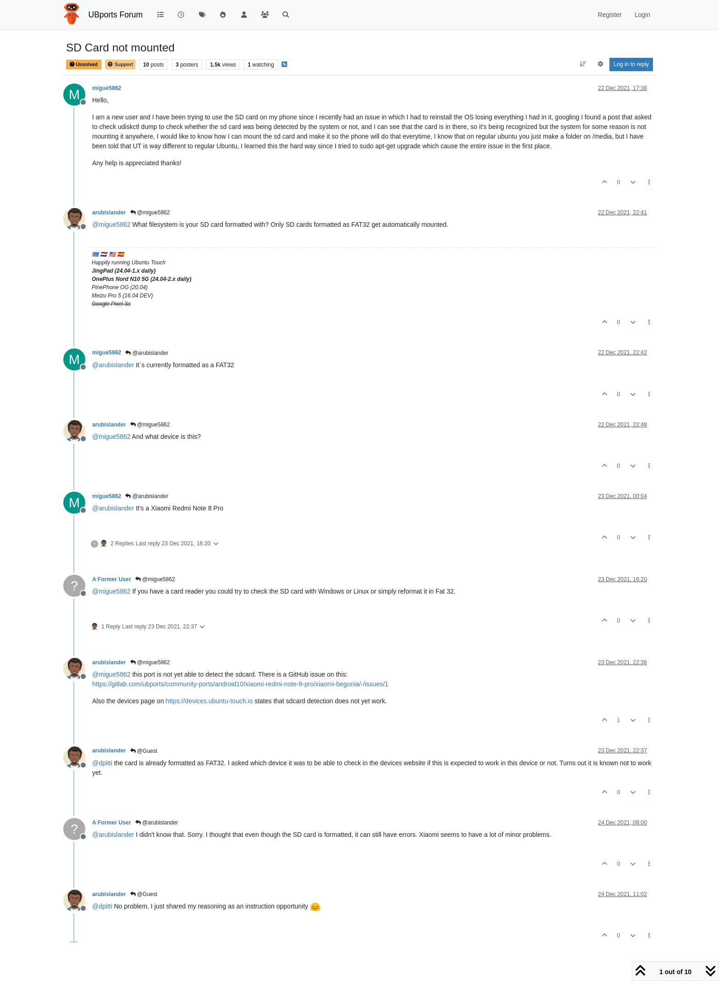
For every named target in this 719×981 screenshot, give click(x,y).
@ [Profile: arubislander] (113, 365)
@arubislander (146, 353)
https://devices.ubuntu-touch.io (209, 701)
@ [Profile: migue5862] (111, 224)
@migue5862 (150, 212)
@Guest (144, 751)
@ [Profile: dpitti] (102, 763)
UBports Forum (115, 14)
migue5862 (106, 88)
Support (120, 64)
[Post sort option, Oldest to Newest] (583, 64)
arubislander (109, 212)
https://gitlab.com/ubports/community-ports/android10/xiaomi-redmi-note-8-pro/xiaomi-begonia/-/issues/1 (240, 684)
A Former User (111, 579)
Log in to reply (631, 64)
